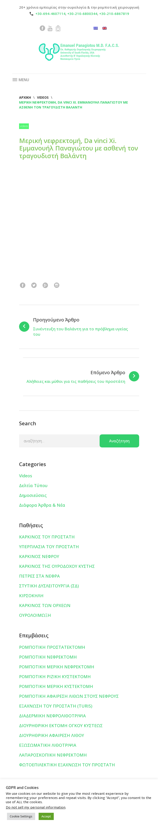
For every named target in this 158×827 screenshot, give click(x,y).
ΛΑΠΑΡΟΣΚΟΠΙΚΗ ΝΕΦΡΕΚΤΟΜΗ (53, 755)
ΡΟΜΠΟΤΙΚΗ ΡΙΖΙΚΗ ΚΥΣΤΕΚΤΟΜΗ (55, 676)
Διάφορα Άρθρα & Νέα (42, 505)
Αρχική (25, 97)
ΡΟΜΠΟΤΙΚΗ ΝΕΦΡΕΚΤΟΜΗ (48, 657)
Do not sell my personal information (35, 807)
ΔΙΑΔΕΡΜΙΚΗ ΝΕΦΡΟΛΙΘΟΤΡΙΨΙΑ (52, 716)
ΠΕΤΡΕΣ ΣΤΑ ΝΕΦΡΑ (39, 576)
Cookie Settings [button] (21, 816)
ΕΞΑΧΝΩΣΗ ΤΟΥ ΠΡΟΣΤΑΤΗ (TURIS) (55, 706)
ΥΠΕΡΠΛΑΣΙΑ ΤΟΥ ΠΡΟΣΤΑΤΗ (49, 546)
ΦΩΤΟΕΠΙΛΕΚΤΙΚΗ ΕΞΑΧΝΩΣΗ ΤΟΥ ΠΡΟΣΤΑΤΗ (67, 765)
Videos (43, 97)
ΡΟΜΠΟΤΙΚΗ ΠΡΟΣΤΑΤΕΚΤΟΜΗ (52, 647)
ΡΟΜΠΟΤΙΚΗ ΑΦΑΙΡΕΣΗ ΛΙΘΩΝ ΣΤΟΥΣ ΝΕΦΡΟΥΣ (69, 696)
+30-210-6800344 (82, 13)
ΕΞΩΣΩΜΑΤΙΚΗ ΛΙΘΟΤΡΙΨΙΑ (47, 745)
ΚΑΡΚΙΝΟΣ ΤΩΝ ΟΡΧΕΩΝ (45, 605)
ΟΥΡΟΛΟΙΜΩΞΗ (35, 615)
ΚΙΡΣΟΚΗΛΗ (31, 595)
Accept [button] (46, 816)
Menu (20, 80)
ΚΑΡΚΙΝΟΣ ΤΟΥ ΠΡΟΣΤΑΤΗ (47, 537)
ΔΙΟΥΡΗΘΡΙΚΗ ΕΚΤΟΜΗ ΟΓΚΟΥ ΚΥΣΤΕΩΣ (61, 725)
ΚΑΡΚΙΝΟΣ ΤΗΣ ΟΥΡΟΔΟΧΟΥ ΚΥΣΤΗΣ (57, 566)
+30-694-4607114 (50, 13)
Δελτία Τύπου (33, 485)
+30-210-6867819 (114, 13)
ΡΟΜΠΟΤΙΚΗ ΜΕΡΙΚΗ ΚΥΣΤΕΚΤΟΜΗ (56, 686)
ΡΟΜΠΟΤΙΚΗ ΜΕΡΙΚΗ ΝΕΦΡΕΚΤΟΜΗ (56, 667)
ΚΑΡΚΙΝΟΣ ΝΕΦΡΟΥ (39, 556)
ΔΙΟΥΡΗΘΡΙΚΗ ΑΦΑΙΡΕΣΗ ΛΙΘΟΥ (51, 735)
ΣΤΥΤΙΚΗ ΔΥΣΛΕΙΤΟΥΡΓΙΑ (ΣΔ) (49, 586)
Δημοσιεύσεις (33, 495)
